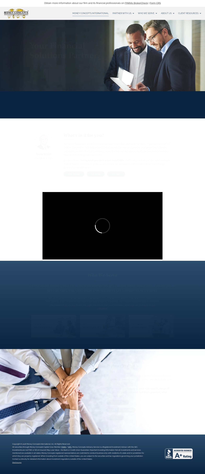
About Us (167, 13)
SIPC (70, 447)
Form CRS (155, 3)
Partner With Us (123, 13)
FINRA (63, 447)
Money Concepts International (90, 13)
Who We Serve (147, 13)
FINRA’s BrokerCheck (136, 3)
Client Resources (189, 13)
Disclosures (16, 463)
